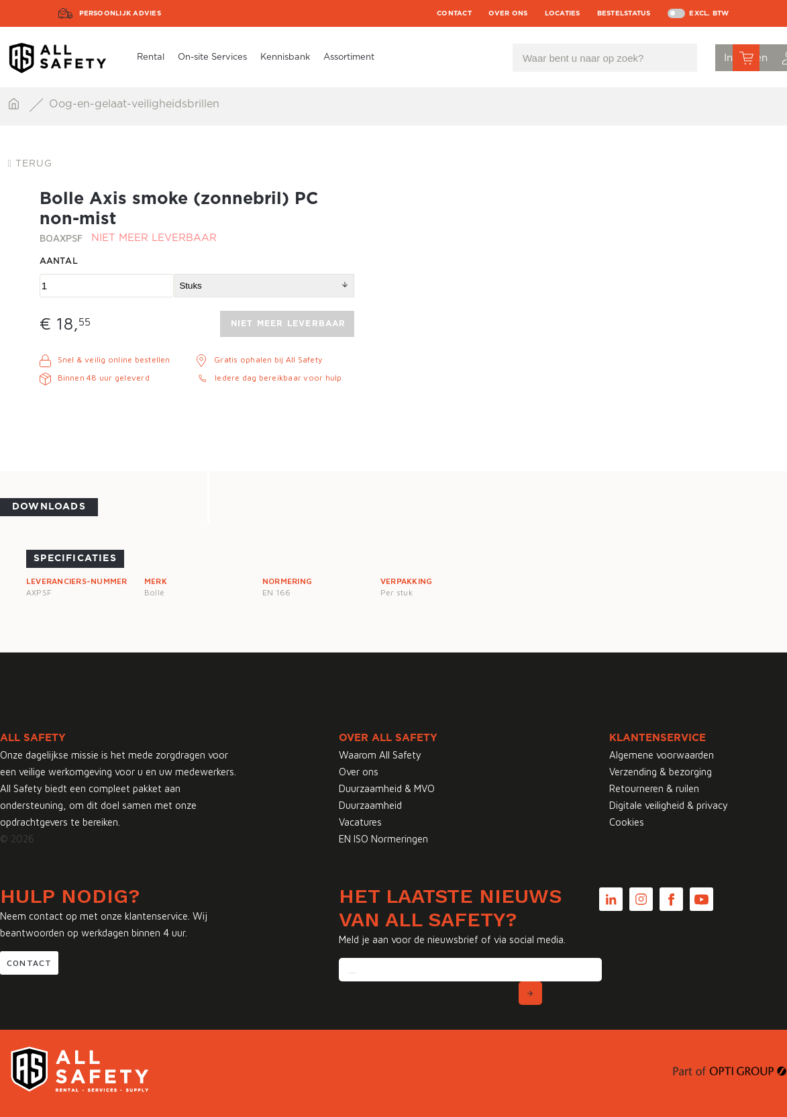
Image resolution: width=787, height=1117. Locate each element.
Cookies (626, 822)
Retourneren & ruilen (654, 788)
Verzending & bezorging (660, 771)
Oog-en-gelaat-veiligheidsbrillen (134, 104)
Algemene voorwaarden (661, 755)
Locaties (562, 13)
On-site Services (212, 57)
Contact (454, 13)
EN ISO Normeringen (383, 838)
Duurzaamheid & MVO (387, 788)
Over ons (508, 13)
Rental (150, 57)
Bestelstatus (624, 13)
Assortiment (348, 57)
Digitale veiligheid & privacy (668, 805)
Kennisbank (285, 57)
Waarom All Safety (380, 755)
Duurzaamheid (370, 805)
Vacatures (360, 822)
